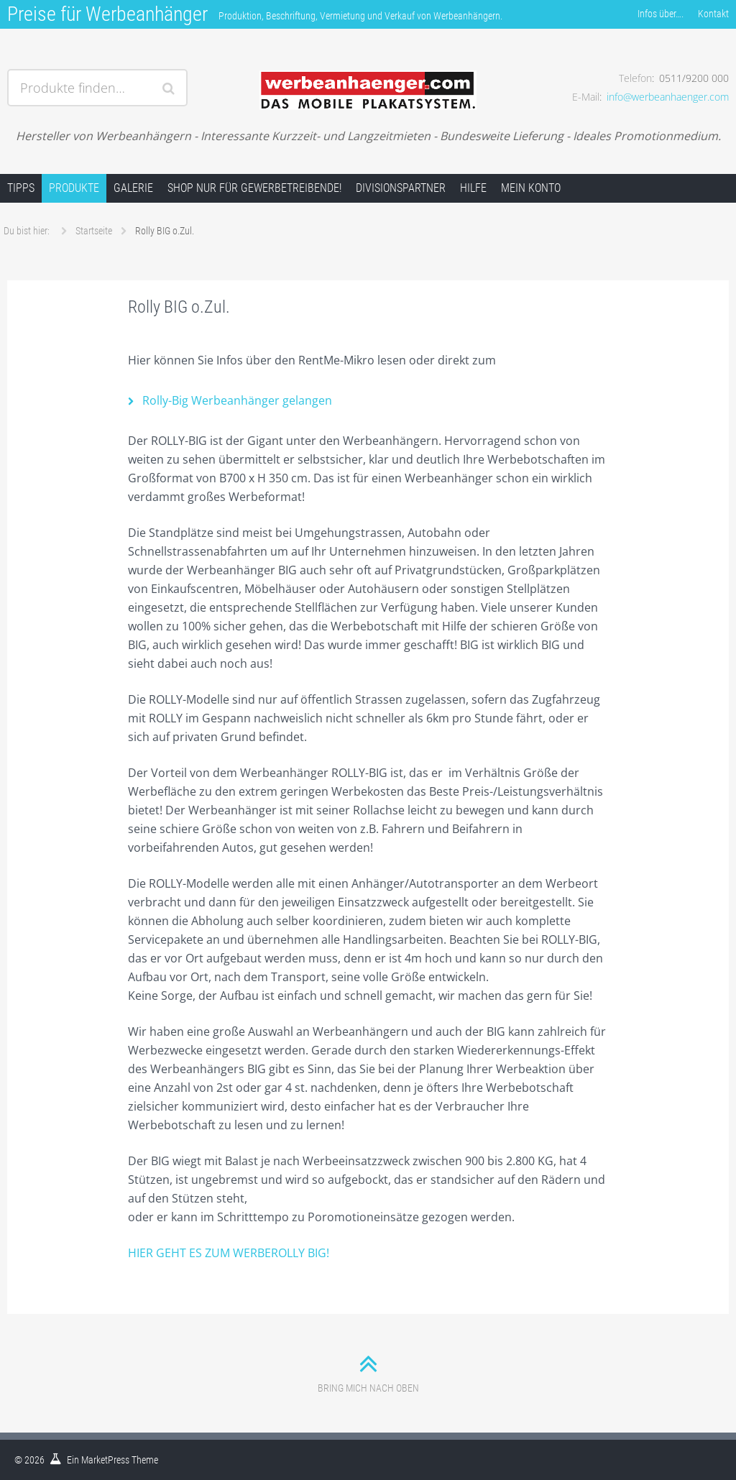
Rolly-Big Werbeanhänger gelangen (237, 400)
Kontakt (713, 13)
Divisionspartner (401, 188)
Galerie (133, 188)
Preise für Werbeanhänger (107, 14)
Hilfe (473, 188)
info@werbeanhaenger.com (668, 97)
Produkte (74, 188)
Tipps (20, 188)
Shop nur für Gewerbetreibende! (254, 188)
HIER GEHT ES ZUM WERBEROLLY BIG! (228, 1253)
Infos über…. (661, 13)
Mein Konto (531, 188)
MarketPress (105, 1460)
